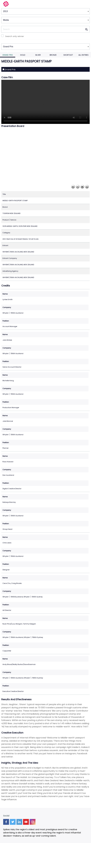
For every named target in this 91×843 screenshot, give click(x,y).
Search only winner (14, 36)
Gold (22, 55)
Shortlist (68, 55)
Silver (38, 55)
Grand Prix (7, 55)
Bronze (53, 55)
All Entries (83, 55)
